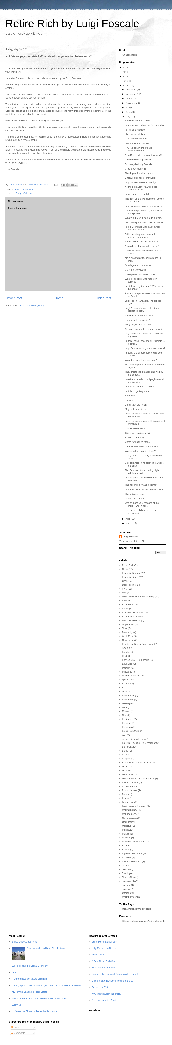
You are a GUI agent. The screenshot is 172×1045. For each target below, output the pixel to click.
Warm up (16, 1005)
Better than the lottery (136, 404)
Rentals (126, 845)
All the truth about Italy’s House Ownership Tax (141, 188)
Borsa (125, 750)
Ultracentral (128, 893)
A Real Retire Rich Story (104, 961)
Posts (15, 1027)
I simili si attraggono (135, 129)
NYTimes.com (129, 818)
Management (129, 814)
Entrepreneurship (131, 786)
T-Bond (126, 869)
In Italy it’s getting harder (137, 391)
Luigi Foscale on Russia (104, 948)
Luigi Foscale (130, 536)
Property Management (133, 841)
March (129, 523)
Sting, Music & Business (24, 941)
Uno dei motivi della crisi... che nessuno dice (140, 511)
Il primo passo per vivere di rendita (29, 978)
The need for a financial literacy (141, 485)
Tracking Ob (128, 881)
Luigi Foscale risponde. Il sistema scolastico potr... (142, 309)
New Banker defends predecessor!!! (143, 155)
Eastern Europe (130, 782)
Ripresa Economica (132, 853)
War (124, 735)
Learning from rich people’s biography (144, 125)
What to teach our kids (103, 967)
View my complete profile (132, 541)
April (128, 518)
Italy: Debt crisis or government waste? (145, 348)
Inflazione (127, 671)
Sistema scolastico (131, 861)
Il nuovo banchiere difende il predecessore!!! (139, 149)
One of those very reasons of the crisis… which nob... (142, 504)
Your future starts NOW (137, 143)
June (128, 112)
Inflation (126, 667)
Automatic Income (131, 616)
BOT (124, 687)
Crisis (17, 189)
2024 (126, 67)
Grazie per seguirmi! (135, 168)
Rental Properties (131, 675)
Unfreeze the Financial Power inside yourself (35, 1011)
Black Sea (127, 746)
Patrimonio (127, 719)
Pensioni (126, 723)
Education (127, 664)
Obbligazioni (128, 822)
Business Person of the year (136, 762)
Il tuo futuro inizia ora (136, 138)
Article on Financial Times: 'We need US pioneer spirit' (40, 998)
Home (59, 298)
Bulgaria (126, 758)
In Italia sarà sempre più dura (140, 386)
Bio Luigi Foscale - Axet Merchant (139, 743)
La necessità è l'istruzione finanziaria (144, 489)
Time (124, 628)
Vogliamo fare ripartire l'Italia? (140, 451)
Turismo (126, 885)
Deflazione (127, 774)
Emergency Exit (100, 987)
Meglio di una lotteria (135, 409)
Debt (124, 656)
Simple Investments (135, 428)
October (130, 98)
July (128, 107)
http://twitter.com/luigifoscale (136, 908)
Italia (124, 600)
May (128, 116)
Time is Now (128, 877)
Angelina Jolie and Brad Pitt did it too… (47, 948)
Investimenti (128, 695)
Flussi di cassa (129, 790)
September (132, 103)
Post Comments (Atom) (32, 305)
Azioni (125, 648)
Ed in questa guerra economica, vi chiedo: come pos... (142, 235)
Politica (126, 829)
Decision (126, 770)
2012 (126, 85)
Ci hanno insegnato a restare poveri (143, 329)
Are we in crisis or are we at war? (142, 241)
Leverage (127, 703)
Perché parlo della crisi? (137, 320)
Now (124, 715)
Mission (126, 711)
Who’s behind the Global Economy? (30, 966)
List (124, 707)
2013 (126, 81)
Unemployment (130, 897)
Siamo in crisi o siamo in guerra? (142, 246)
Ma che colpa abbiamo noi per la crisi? (145, 222)
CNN (124, 588)
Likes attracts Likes (135, 134)
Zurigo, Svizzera (23, 193)
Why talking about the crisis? (139, 315)
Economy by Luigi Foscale (138, 159)
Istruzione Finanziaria (133, 612)
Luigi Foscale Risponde (134, 806)
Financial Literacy (131, 573)
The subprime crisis (135, 494)
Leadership (127, 802)
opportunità (128, 679)
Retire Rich (127, 565)
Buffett (125, 754)
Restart (126, 849)
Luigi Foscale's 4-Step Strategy (138, 596)
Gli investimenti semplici (137, 433)
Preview (129, 400)
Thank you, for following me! (139, 173)
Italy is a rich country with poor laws (143, 206)
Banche (126, 652)
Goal (124, 691)
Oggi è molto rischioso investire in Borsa (112, 980)
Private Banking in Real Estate (138, 644)
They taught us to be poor (138, 324)
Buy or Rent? (98, 954)
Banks (125, 608)
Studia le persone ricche (137, 120)
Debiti (125, 766)
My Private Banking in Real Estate (29, 991)
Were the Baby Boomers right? (141, 360)
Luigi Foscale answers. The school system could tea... (143, 302)
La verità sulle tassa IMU (137, 194)
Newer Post (13, 298)
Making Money (129, 810)
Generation (127, 640)
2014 (126, 76)
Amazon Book (129, 54)
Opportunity (27, 189)
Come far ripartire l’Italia (137, 442)
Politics (125, 833)
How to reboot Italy (134, 437)
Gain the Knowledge (135, 269)
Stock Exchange (130, 731)
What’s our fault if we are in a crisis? (143, 218)
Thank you (127, 873)
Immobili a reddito (131, 620)
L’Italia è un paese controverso (140, 177)
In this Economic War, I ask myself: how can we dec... (143, 228)
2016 (126, 72)
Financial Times (130, 577)
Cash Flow (127, 636)
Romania (126, 857)
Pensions (127, 727)
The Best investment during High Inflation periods (142, 471)
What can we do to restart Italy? (141, 446)
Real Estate (128, 604)
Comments (18, 1033)
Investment (127, 699)
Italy (124, 592)
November (131, 94)
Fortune (126, 794)
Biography (127, 632)
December (131, 89)
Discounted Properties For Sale (138, 778)
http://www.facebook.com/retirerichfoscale (143, 921)
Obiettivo (126, 826)
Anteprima (130, 395)
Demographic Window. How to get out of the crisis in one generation (47, 985)
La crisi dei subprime (135, 498)
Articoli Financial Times (134, 739)
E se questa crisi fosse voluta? (140, 274)
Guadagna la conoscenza (138, 265)
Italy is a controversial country (140, 182)
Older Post (103, 298)
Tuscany (126, 889)
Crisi (124, 581)
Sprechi (126, 865)
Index (125, 798)
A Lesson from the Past (104, 1000)
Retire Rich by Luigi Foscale (72, 24)
